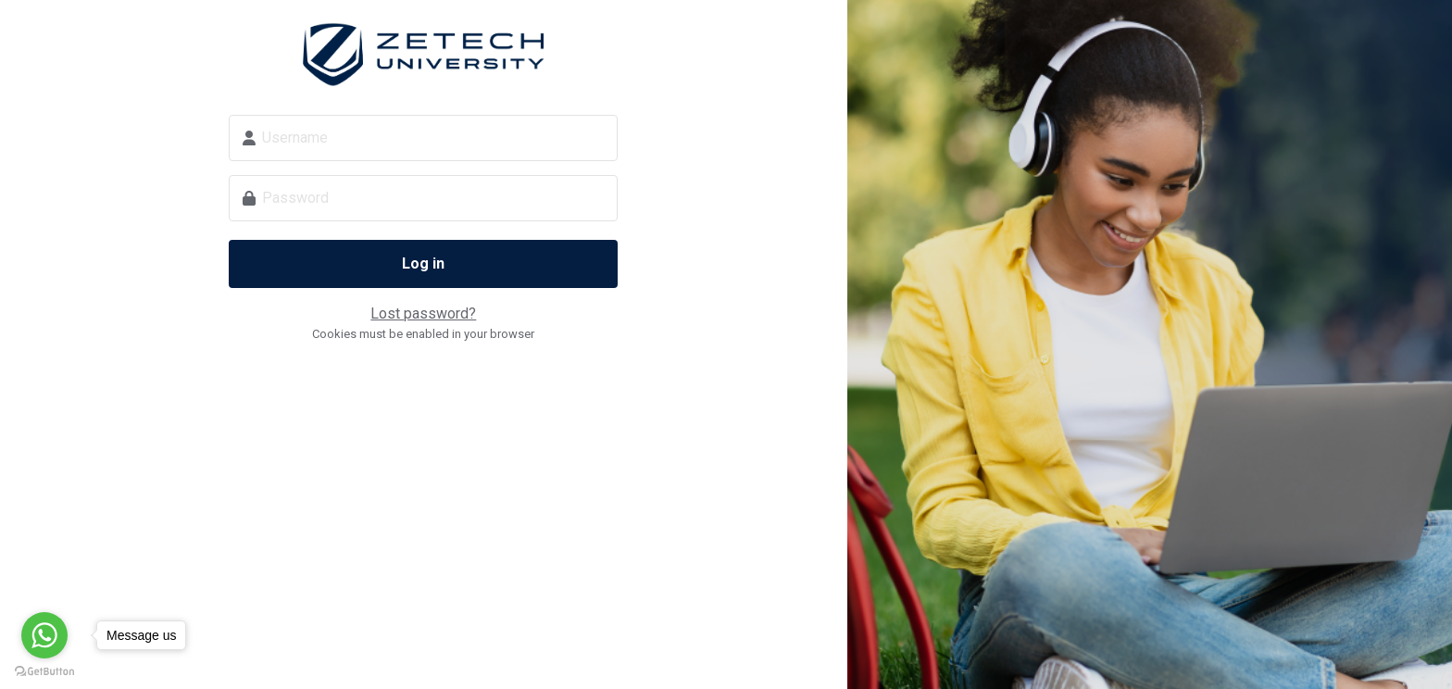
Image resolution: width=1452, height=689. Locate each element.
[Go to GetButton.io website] (44, 670)
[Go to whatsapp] (44, 635)
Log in (423, 263)
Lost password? (423, 313)
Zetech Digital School (423, 54)
